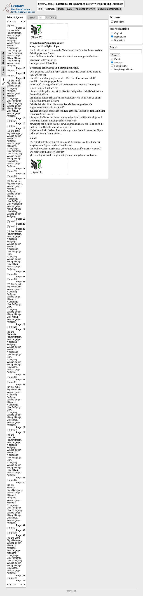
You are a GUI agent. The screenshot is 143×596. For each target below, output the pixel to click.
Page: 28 (20, 432)
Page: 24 (20, 329)
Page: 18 (20, 173)
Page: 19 (20, 219)
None (3, 107)
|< (34, 17)
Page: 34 (20, 580)
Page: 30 (20, 482)
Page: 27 (20, 427)
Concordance (3, 95)
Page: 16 (20, 123)
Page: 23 (20, 324)
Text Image (49, 9)
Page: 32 (20, 530)
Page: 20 (20, 224)
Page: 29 (20, 477)
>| (55, 17)
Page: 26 (20, 379)
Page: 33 (20, 575)
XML (69, 9)
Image (61, 9)
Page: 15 (20, 118)
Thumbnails (3, 58)
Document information (109, 9)
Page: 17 (20, 168)
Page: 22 (20, 276)
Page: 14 (20, 73)
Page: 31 (20, 525)
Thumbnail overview (84, 9)
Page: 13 (20, 68)
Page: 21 (20, 271)
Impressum (71, 591)
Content (3, 71)
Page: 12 (20, 28)
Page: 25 (20, 374)
